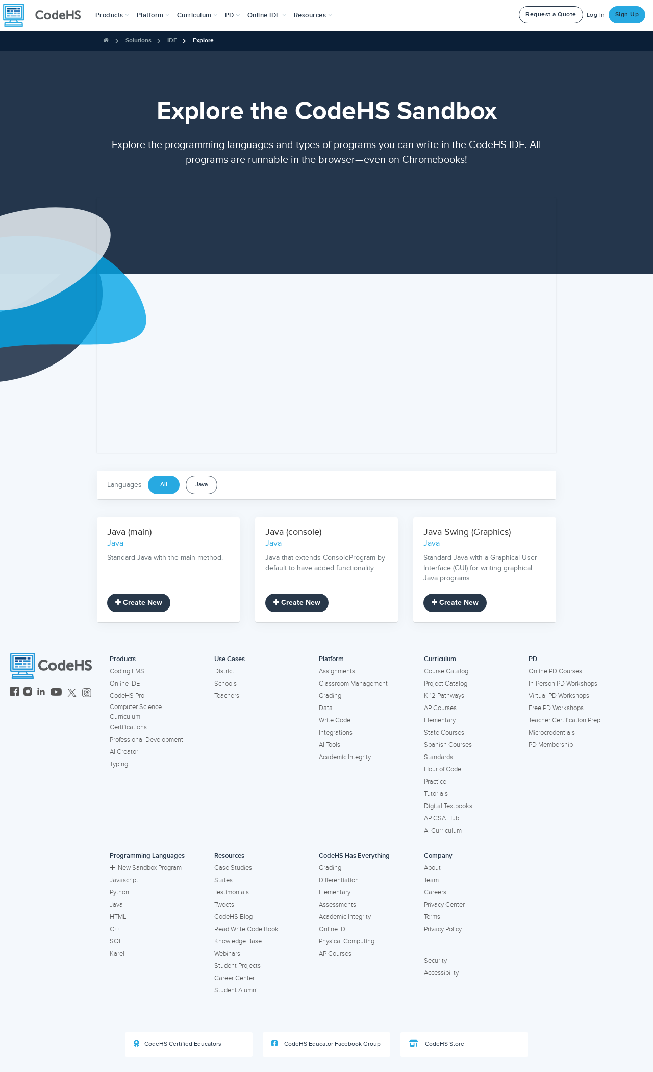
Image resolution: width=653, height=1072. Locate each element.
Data (326, 708)
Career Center (234, 978)
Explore (203, 40)
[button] (112, 15)
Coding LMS (127, 671)
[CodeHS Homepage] (46, 15)
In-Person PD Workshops (563, 683)
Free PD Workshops (556, 708)
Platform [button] (153, 15)
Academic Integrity (345, 757)
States (223, 880)
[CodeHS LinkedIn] (41, 693)
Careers (435, 892)
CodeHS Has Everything (354, 855)
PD (533, 659)
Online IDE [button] (267, 15)
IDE (172, 40)
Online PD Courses (555, 671)
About (432, 868)
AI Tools (329, 745)
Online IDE (125, 683)
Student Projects (237, 966)
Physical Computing (346, 941)
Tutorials (436, 794)
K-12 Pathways (444, 696)
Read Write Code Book (246, 929)
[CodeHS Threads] (87, 693)
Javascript (124, 880)
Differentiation (339, 880)
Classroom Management (353, 683)
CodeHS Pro (127, 696)
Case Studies (233, 868)
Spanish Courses (448, 745)
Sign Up (627, 14)
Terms (432, 917)
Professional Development (146, 740)
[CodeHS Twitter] (72, 693)
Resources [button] (313, 15)
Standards (438, 757)
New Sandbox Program (146, 868)
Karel (117, 953)
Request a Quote (550, 14)
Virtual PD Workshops (559, 696)
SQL (116, 941)
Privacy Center (444, 904)
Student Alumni (236, 990)
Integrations (336, 732)
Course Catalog (446, 671)
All (163, 485)
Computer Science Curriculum (136, 712)
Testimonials (231, 892)
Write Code (334, 720)
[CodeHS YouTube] (56, 693)
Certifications (128, 727)
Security (435, 961)
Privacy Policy (443, 929)
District (224, 671)
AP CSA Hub (441, 818)
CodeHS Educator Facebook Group (326, 1044)
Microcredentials (552, 732)
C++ (115, 929)
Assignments (337, 671)
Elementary (440, 720)
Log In (596, 15)
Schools (225, 683)
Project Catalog (445, 683)
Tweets (224, 904)
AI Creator (124, 752)
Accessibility (441, 973)
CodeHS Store (436, 1044)
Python (119, 892)
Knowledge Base (238, 941)
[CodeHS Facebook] (14, 693)
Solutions (138, 40)
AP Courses (440, 708)
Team (431, 880)
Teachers (226, 696)
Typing (119, 764)
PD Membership (551, 745)
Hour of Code (442, 769)
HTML (118, 917)
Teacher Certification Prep (564, 720)
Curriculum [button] (197, 15)
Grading (330, 696)
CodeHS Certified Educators (177, 1044)
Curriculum (440, 659)
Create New (138, 602)
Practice (435, 781)
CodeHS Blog (233, 917)
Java (201, 485)
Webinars (227, 953)
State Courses (444, 732)
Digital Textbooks (448, 806)
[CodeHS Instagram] (27, 693)
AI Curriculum (443, 830)
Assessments (337, 904)
